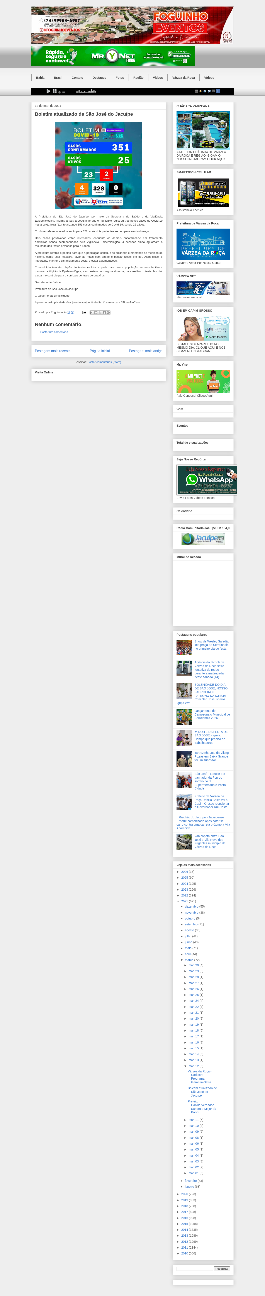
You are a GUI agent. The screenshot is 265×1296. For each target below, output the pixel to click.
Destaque (99, 77)
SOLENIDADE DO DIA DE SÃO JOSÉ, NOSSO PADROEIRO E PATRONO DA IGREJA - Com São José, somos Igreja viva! (202, 694)
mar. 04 (194, 1155)
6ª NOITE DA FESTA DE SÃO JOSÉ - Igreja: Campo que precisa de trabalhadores (211, 737)
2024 (185, 883)
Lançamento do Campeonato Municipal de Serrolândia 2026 (212, 714)
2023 (185, 889)
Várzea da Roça (183, 77)
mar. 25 (194, 995)
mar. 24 (194, 1000)
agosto (190, 930)
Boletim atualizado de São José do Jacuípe (202, 1091)
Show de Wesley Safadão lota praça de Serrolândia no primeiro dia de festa (212, 645)
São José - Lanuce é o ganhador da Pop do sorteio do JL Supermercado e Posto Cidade (210, 781)
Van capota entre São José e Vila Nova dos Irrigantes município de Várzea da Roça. (210, 841)
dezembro (192, 906)
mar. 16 (194, 1042)
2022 (185, 895)
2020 (185, 1194)
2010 (185, 1253)
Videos (158, 77)
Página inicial (100, 351)
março (189, 960)
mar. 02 (194, 1167)
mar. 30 (194, 965)
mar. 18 (194, 1030)
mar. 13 (194, 1060)
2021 (185, 901)
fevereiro (191, 1180)
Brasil (58, 77)
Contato (77, 77)
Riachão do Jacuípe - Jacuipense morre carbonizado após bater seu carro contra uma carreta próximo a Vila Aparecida (203, 823)
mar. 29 (194, 971)
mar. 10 (194, 1125)
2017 (185, 1212)
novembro (192, 912)
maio (188, 948)
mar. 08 (194, 1137)
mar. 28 (194, 977)
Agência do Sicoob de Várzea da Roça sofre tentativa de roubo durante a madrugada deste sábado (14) (209, 670)
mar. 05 (194, 1149)
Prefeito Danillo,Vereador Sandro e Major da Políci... (202, 1107)
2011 (185, 1247)
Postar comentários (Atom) (104, 362)
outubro (190, 918)
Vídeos (209, 77)
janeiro (190, 1186)
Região (138, 77)
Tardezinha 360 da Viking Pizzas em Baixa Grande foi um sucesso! (212, 756)
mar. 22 (194, 1006)
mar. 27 (194, 983)
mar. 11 (194, 1120)
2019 (185, 1200)
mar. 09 (194, 1131)
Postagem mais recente (53, 351)
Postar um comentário (54, 332)
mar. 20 (194, 1018)
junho (189, 942)
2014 (185, 1229)
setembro (191, 924)
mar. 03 (194, 1161)
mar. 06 (194, 1143)
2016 (185, 1218)
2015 (185, 1224)
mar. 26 (194, 989)
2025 (185, 877)
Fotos (120, 77)
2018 (185, 1206)
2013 (185, 1235)
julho (188, 936)
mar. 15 (194, 1048)
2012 (185, 1241)
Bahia (40, 77)
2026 (185, 871)
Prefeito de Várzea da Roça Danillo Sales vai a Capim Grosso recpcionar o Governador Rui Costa (212, 801)
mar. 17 (194, 1036)
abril (188, 954)
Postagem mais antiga (146, 351)
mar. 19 (194, 1024)
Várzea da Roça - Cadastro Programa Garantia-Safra (200, 1077)
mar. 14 (194, 1054)
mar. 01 (194, 1173)
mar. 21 (194, 1012)
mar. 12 (194, 1066)
